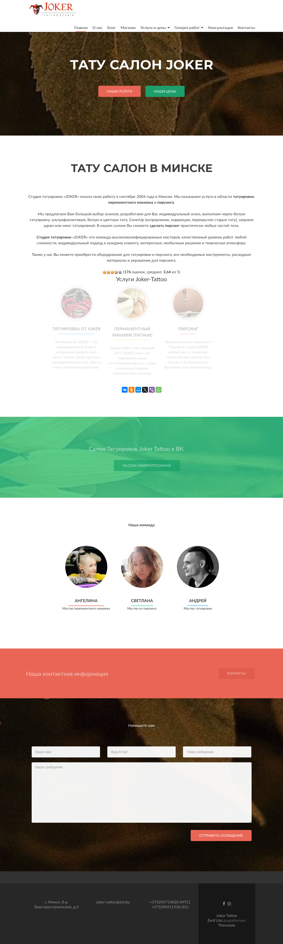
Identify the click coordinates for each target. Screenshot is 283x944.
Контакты (246, 27)
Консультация (220, 27)
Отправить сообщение (221, 835)
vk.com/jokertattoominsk (154, 465)
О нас (98, 27)
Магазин (128, 27)
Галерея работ (187, 27)
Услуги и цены (153, 27)
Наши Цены (165, 91)
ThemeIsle (226, 925)
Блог (111, 27)
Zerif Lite (215, 920)
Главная (81, 27)
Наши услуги (119, 91)
